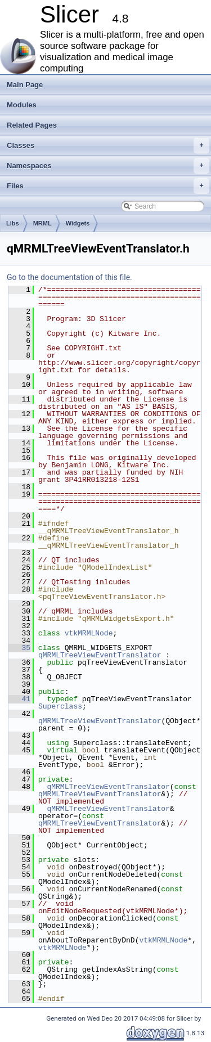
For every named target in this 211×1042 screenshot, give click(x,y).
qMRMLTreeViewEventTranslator (99, 655)
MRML (42, 223)
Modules (22, 105)
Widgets (78, 223)
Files (108, 186)
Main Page (25, 84)
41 (19, 699)
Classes (108, 146)
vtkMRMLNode (89, 633)
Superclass (60, 706)
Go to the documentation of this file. (69, 277)
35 (19, 648)
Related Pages (32, 125)
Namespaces (108, 166)
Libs (12, 223)
